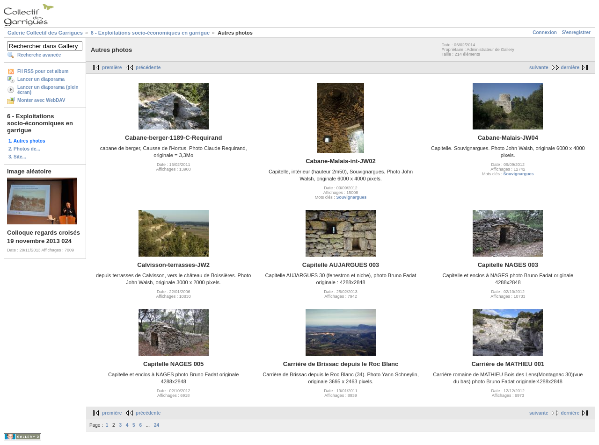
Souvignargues (351, 197)
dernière (570, 67)
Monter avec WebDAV (41, 100)
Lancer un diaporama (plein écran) (48, 90)
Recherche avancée (39, 54)
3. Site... (17, 156)
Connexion (545, 32)
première (112, 67)
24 (156, 425)
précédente (148, 67)
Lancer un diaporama (41, 79)
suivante (538, 67)
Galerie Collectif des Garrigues (45, 33)
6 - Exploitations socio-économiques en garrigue (150, 33)
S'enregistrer (576, 32)
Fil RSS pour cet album (42, 71)
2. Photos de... (24, 148)
